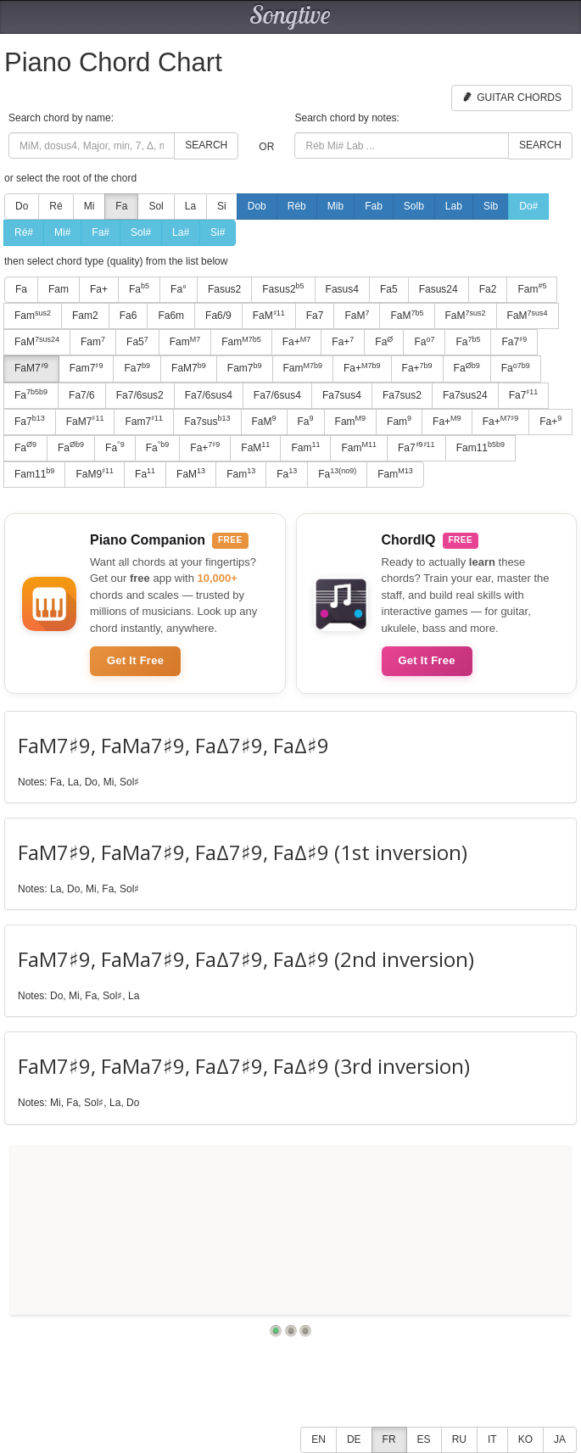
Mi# (62, 232)
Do (21, 206)
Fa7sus (207, 421)
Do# (528, 206)
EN (318, 1439)
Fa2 (488, 289)
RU (459, 1439)
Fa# (100, 232)
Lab (453, 206)
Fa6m (171, 315)
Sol (155, 206)
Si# (217, 232)
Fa (121, 206)
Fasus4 (342, 289)
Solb (414, 206)
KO (525, 1439)
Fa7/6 (82, 395)
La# (180, 232)
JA (560, 1439)
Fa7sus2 (402, 395)
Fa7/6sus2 (140, 395)
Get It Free (135, 660)
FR (389, 1439)
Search (206, 145)
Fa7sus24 (465, 395)
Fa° (178, 289)
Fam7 (86, 368)
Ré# (23, 232)
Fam (58, 289)
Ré (55, 206)
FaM (269, 315)
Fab (374, 206)
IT (492, 1439)
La (190, 206)
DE (354, 1439)
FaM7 (31, 368)
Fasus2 (224, 289)
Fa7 (315, 315)
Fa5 (389, 289)
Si (221, 206)
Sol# (141, 232)
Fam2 (85, 315)
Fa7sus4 (341, 395)
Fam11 (480, 447)
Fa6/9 (218, 315)
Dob (257, 206)
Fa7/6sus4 (208, 395)
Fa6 (128, 315)
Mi (89, 206)
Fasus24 (438, 289)
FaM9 (94, 473)
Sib (490, 206)
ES (424, 1439)
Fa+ (99, 289)
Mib (335, 206)
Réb (297, 206)
